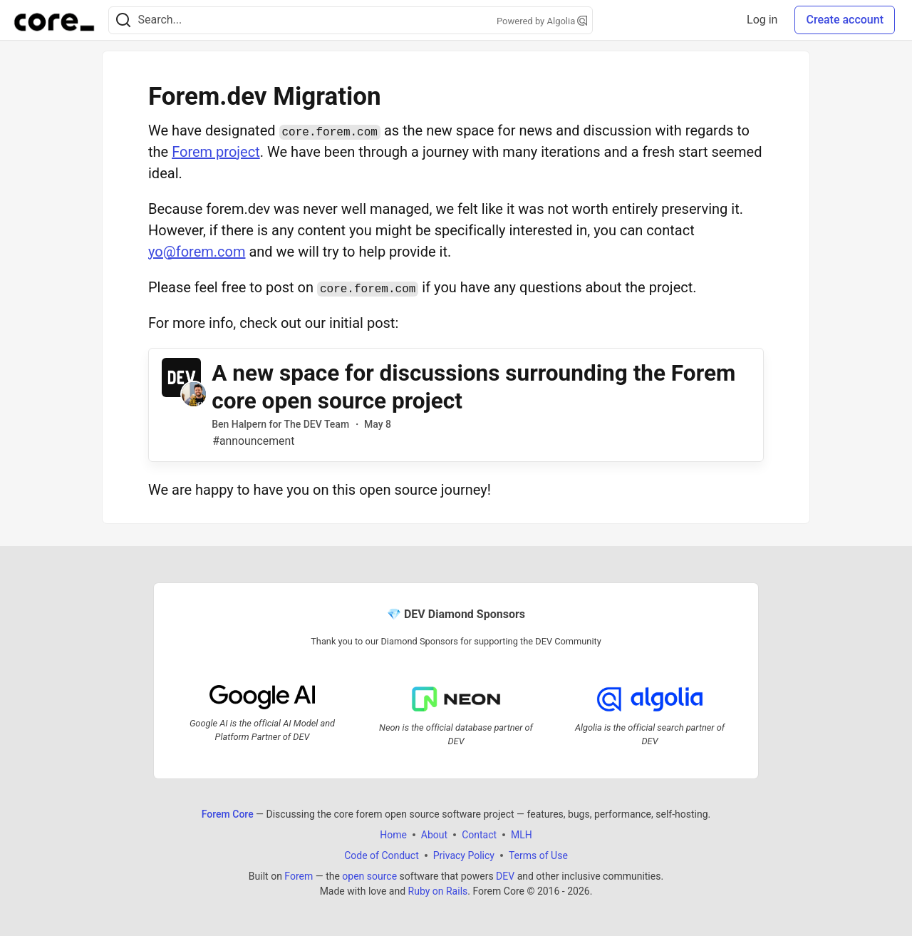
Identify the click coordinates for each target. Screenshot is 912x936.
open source (369, 876)
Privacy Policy (463, 855)
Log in (762, 19)
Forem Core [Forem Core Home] (228, 814)
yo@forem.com (196, 251)
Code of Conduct (381, 855)
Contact (479, 834)
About (434, 834)
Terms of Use (538, 855)
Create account (845, 19)
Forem (298, 876)
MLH (521, 834)
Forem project (216, 151)
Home (393, 834)
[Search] (123, 20)
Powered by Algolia (542, 21)
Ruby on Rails (438, 891)
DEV (505, 876)
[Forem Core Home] (54, 20)
